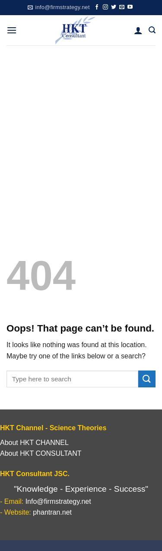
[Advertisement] (81, 131)
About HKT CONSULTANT (41, 453)
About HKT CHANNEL (34, 442)
